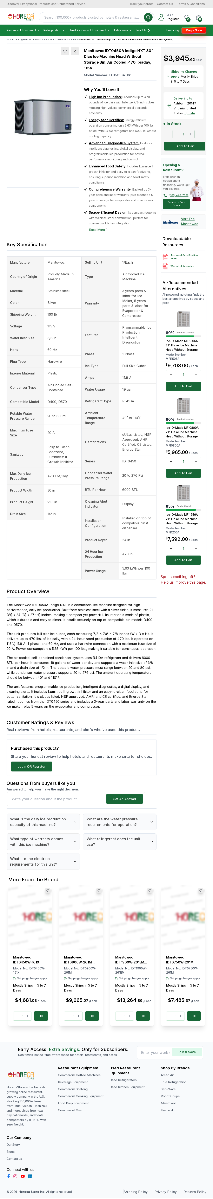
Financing (172, 30)
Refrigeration (54, 30)
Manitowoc (169, 1104)
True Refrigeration (173, 1083)
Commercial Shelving (73, 1090)
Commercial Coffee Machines (79, 1076)
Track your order (141, 4)
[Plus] (27, 1016)
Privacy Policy (165, 1192)
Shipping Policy (136, 1192)
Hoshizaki (167, 1111)
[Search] (148, 17)
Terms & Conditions (191, 4)
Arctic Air (167, 1076)
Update (190, 113)
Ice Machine (40, 39)
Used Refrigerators (123, 1081)
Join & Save (187, 1053)
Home (10, 39)
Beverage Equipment (73, 1083)
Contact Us (165, 4)
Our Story (13, 1145)
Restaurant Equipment (23, 30)
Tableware (123, 30)
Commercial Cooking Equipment (81, 1097)
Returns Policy (195, 1192)
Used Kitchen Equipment (127, 1088)
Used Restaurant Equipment (89, 30)
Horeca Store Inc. (32, 1192)
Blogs (11, 1152)
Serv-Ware (168, 1090)
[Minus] (18, 1016)
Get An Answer (124, 799)
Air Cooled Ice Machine (62, 39)
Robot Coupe (170, 1097)
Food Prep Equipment (73, 1104)
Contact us (14, 1159)
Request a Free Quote (176, 204)
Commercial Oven (70, 1111)
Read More (99, 229)
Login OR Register (32, 766)
